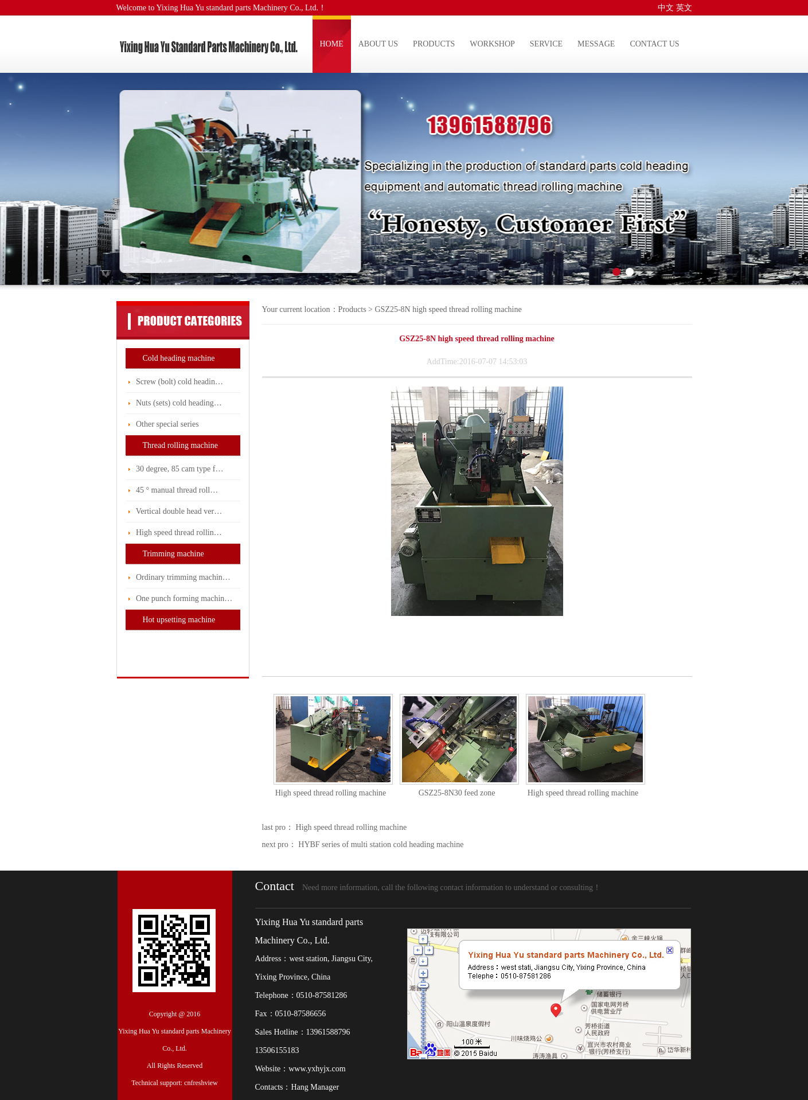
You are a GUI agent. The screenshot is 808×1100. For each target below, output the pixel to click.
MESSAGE (596, 44)
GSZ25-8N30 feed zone (457, 793)
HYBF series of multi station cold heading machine (380, 844)
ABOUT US (378, 44)
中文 (666, 7)
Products (352, 309)
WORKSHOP (492, 44)
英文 (684, 7)
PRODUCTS (434, 44)
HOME (332, 44)
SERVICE (546, 44)
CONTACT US (654, 44)
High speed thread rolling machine (331, 793)
